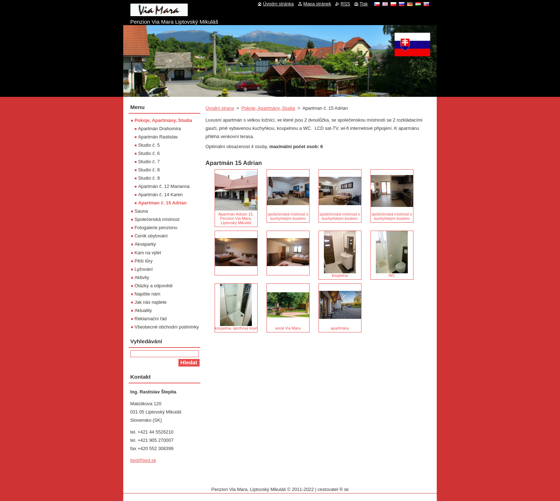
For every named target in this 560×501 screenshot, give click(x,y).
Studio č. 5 (149, 145)
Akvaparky (145, 244)
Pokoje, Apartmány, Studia (268, 108)
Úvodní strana (220, 108)
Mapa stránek (317, 3)
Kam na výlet (148, 252)
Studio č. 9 (149, 178)
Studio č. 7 (149, 161)
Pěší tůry (144, 261)
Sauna (141, 211)
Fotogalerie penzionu (156, 227)
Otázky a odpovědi (154, 285)
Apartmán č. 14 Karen (160, 194)
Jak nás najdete (151, 302)
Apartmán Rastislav (158, 137)
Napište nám (148, 294)
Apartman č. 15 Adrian (162, 202)
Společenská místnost (157, 219)
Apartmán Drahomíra (159, 128)
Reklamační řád (151, 318)
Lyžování (144, 269)
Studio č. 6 (149, 153)
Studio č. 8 (149, 169)
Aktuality (143, 310)
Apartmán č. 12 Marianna (164, 186)
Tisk (364, 3)
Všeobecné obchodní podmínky (167, 327)
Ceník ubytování (151, 235)
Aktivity (142, 277)
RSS (345, 3)
